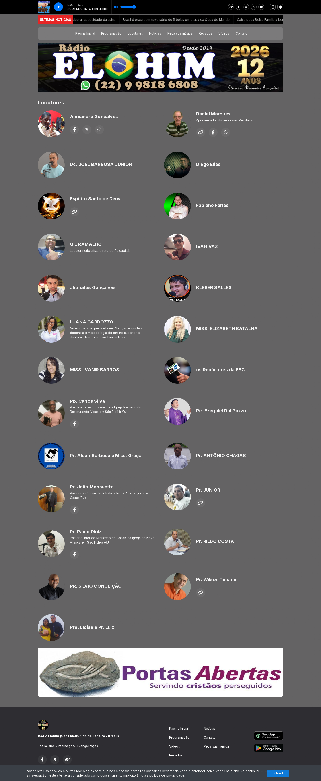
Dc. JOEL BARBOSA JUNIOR (101, 164)
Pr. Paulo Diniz (85, 531)
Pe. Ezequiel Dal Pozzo (221, 410)
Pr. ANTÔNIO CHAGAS (221, 455)
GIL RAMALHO (86, 244)
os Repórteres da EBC (220, 369)
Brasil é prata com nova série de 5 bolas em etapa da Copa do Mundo (183, 19)
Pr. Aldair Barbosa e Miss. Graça (106, 455)
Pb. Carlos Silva (87, 401)
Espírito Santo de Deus (95, 198)
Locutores (135, 33)
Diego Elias (208, 164)
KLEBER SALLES (214, 287)
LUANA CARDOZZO (91, 322)
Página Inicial (85, 33)
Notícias (155, 33)
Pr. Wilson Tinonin (216, 579)
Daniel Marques (213, 114)
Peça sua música (180, 33)
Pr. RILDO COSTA (215, 541)
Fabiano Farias (212, 205)
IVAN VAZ (207, 246)
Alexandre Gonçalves (94, 116)
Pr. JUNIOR (208, 490)
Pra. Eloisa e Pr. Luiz (92, 627)
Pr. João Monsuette (92, 486)
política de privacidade (166, 775)
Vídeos (223, 33)
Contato (241, 33)
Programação (111, 33)
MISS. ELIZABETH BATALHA (227, 328)
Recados (205, 33)
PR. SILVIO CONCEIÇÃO (96, 586)
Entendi (278, 773)
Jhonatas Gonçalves (93, 287)
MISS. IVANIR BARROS (94, 369)
